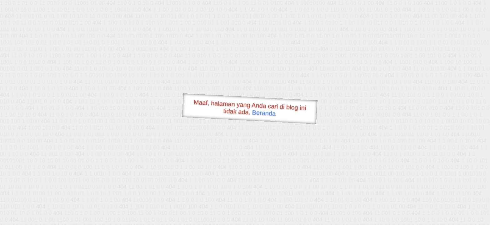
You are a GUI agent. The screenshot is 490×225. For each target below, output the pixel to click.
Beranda (264, 113)
